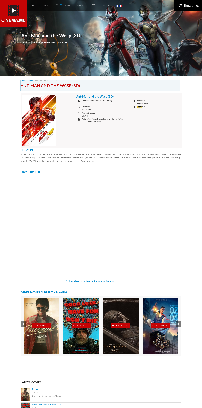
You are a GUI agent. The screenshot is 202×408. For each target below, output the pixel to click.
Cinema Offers (81, 5)
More (94, 4)
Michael (35, 389)
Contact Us (105, 5)
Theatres (56, 4)
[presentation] (23, 324)
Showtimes (191, 5)
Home (34, 5)
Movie (30, 81)
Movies (45, 5)
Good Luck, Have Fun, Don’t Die (46, 404)
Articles (67, 5)
